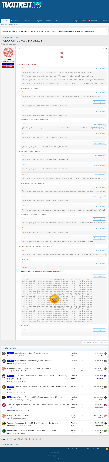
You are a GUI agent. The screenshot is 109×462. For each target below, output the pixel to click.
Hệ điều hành (27, 425)
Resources (27, 21)
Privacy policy (91, 449)
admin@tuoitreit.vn (56, 456)
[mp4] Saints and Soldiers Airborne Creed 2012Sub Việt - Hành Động (34, 431)
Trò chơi (25, 356)
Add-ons (24, 418)
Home (103, 449)
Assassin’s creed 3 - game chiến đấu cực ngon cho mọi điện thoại (36, 397)
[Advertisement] (38, 13)
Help (98, 449)
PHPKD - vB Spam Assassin (18, 415)
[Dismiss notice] (106, 30)
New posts (4, 24)
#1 (106, 48)
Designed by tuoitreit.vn (54, 458)
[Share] (103, 48)
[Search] (103, 21)
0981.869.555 (55, 453)
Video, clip (26, 363)
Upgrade (39, 21)
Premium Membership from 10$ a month (75, 31)
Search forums (13, 24)
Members (48, 21)
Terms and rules (81, 449)
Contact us (71, 449)
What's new (15, 21)
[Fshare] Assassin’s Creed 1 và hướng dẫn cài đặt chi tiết (29, 368)
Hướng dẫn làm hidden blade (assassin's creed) (32, 361)
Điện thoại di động (26, 400)
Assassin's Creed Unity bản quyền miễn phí (31, 353)
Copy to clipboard (99, 68)
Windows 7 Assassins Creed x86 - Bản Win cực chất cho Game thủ (33, 423)
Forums (5, 21)
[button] (20, 21)
